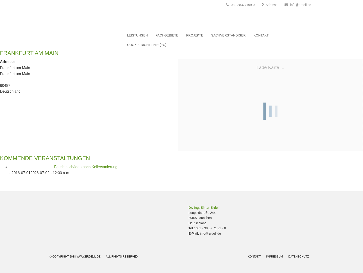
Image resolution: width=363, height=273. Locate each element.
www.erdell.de (88, 256)
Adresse (271, 5)
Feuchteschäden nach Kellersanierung (85, 167)
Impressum (274, 256)
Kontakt (254, 256)
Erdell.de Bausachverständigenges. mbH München (80, 23)
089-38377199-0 (240, 5)
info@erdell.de (300, 5)
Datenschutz (298, 256)
